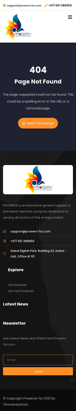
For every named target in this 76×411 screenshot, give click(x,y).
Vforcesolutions (15, 404)
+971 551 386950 (60, 5)
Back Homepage (38, 123)
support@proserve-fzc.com (24, 5)
